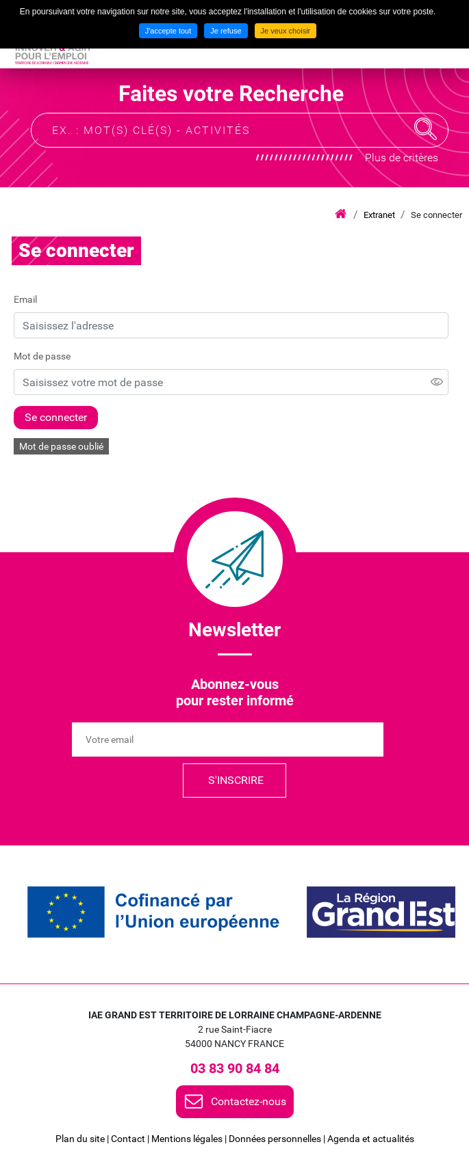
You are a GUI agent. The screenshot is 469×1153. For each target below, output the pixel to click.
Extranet (379, 215)
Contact (128, 1138)
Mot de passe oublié (61, 446)
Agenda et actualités (370, 1138)
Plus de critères (401, 157)
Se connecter (436, 215)
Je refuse (225, 31)
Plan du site (80, 1138)
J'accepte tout (168, 31)
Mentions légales (187, 1138)
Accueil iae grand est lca (340, 214)
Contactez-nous (248, 1101)
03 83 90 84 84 (234, 1068)
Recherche (426, 129)
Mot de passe (42, 356)
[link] (153, 912)
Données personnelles (275, 1138)
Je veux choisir (286, 31)
